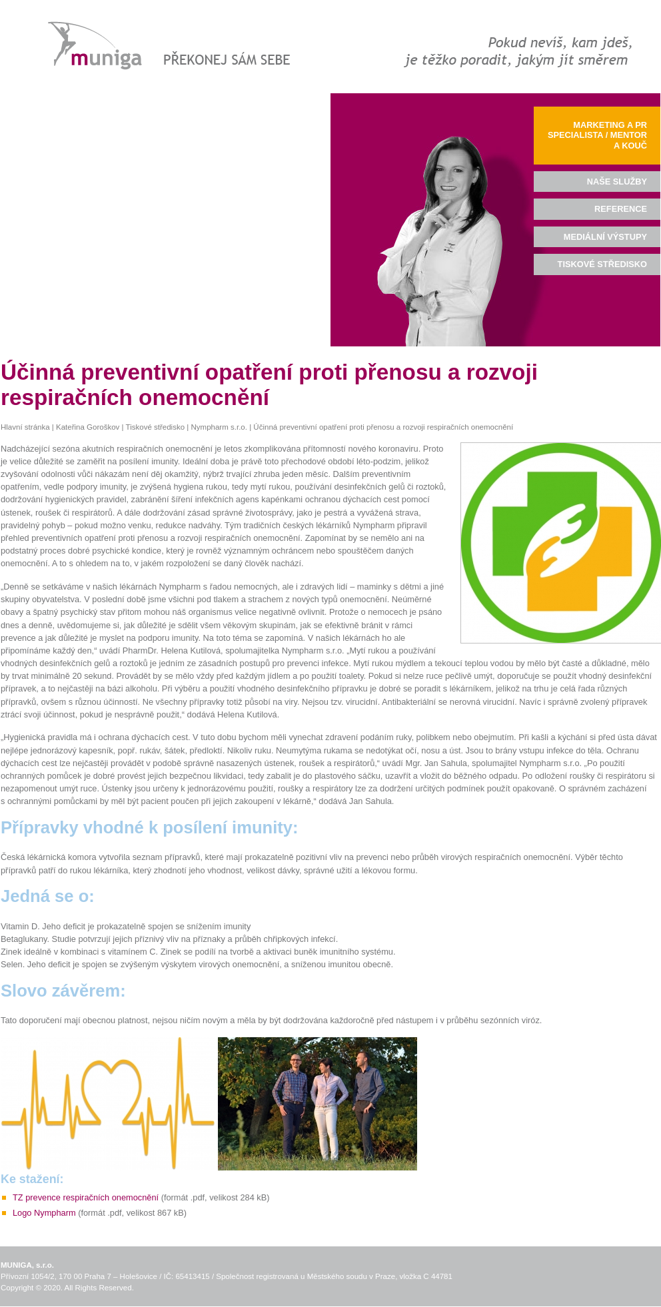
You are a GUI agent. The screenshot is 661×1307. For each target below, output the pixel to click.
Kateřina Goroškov (87, 427)
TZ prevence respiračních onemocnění (86, 1197)
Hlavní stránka (25, 427)
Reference (620, 209)
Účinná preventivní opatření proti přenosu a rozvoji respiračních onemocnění (383, 427)
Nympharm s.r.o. (219, 427)
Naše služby (617, 182)
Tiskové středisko (155, 427)
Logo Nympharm (44, 1213)
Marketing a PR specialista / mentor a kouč (597, 135)
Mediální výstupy (605, 237)
